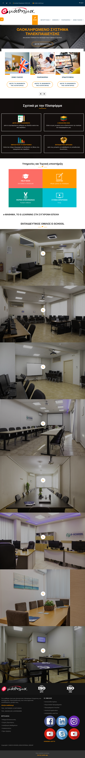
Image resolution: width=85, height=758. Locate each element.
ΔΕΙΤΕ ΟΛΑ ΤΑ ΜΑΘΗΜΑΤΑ (21, 123)
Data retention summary (42, 753)
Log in (81, 2)
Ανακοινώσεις (6, 728)
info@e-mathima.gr (7, 705)
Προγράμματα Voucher (52, 707)
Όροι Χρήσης (6, 731)
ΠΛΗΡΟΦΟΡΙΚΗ (65, 20)
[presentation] (41, 94)
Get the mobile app (42, 755)
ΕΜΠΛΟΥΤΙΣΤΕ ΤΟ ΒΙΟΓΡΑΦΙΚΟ (21, 144)
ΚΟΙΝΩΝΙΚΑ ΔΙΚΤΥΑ (51, 713)
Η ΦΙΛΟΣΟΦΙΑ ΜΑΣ (64, 123)
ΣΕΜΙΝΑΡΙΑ (55, 20)
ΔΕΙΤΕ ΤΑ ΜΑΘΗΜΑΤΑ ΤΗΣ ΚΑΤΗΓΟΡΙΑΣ (17, 84)
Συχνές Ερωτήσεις (8, 722)
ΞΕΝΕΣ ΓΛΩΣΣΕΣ (77, 20)
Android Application (51, 710)
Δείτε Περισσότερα (42, 44)
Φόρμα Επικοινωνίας (9, 719)
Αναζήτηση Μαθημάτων (9, 725)
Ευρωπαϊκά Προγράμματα (53, 704)
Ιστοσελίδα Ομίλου (51, 701)
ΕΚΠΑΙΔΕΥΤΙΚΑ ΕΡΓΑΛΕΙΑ (63, 144)
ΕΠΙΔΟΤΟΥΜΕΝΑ (68, 77)
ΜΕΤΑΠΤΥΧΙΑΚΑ (45, 20)
